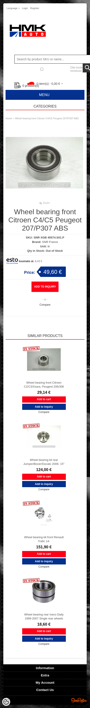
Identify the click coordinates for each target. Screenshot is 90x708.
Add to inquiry (45, 286)
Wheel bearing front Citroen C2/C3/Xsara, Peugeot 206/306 (44, 384)
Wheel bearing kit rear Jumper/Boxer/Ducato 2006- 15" (43, 462)
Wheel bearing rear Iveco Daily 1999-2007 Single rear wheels (44, 616)
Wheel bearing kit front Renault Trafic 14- (44, 539)
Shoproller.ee (79, 700)
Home (9, 118)
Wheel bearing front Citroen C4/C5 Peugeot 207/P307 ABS (47, 118)
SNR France (50, 242)
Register (34, 8)
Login (25, 8)
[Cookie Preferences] (6, 702)
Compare (44, 304)
